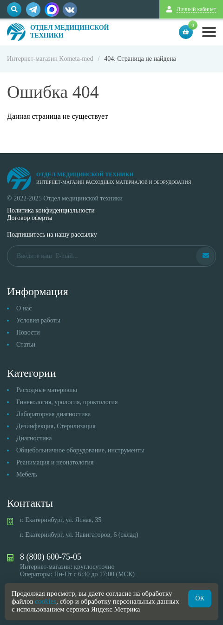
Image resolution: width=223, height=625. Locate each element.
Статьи (25, 344)
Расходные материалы (46, 390)
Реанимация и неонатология (55, 462)
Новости (28, 332)
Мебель (26, 474)
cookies (45, 601)
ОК (199, 598)
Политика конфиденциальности (51, 210)
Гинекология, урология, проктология (67, 402)
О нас (24, 308)
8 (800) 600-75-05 (50, 557)
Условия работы (38, 320)
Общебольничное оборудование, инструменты (80, 450)
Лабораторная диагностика (53, 414)
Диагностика (34, 438)
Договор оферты (29, 217)
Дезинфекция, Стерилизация (56, 426)
